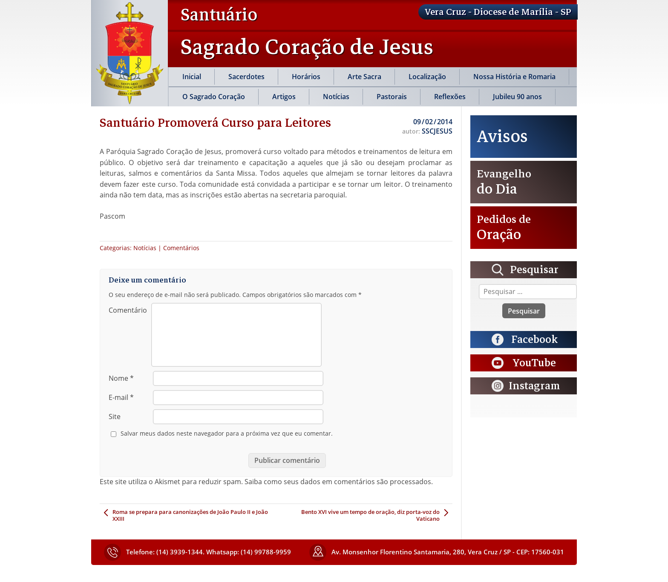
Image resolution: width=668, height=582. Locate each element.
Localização (427, 76)
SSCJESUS (437, 131)
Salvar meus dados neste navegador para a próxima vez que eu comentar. (227, 433)
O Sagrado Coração (213, 96)
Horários (306, 76)
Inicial (191, 76)
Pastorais (392, 96)
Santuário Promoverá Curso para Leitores (215, 122)
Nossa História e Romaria (514, 76)
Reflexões (450, 96)
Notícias (336, 96)
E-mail (121, 397)
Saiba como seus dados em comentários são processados (338, 481)
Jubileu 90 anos (517, 96)
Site (115, 416)
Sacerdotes (246, 76)
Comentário (128, 310)
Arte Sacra (364, 76)
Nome (121, 378)
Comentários (181, 248)
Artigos (284, 96)
